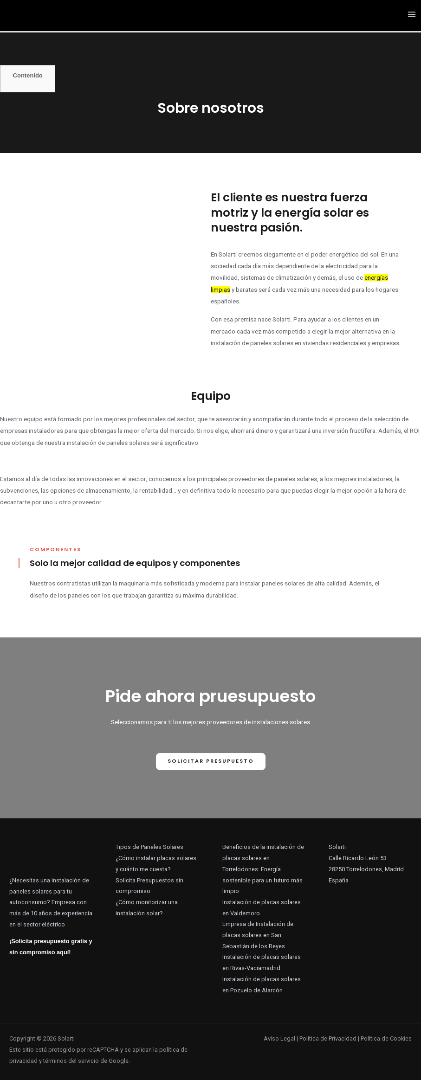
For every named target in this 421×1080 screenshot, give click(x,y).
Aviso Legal (279, 1038)
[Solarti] (44, 14)
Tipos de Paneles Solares (149, 846)
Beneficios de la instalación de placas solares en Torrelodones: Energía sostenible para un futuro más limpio (263, 868)
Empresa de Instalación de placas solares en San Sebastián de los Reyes (257, 934)
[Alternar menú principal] (411, 15)
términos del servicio (71, 1060)
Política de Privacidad (327, 1038)
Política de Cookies (386, 1038)
